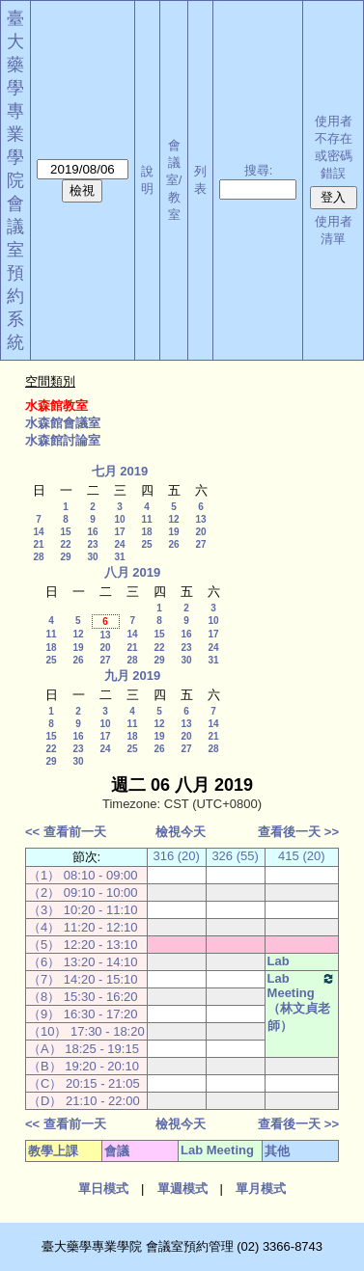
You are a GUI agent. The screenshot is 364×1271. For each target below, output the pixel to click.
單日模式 (103, 1188)
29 (65, 557)
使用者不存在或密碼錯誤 (333, 147)
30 (92, 557)
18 (146, 532)
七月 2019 (120, 471)
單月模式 (261, 1188)
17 (119, 532)
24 (119, 544)
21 (38, 544)
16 (92, 532)
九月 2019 (132, 675)
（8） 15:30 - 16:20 (82, 996)
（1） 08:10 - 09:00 (82, 875)
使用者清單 (333, 230)
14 (38, 532)
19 (173, 532)
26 (173, 544)
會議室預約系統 (15, 273)
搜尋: (258, 170)
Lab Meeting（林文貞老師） (301, 1002)
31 (119, 557)
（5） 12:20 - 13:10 (82, 944)
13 (200, 519)
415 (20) (301, 856)
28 (38, 557)
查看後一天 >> (298, 832)
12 (173, 519)
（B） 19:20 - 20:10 (83, 1066)
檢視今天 (180, 832)
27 (200, 544)
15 (65, 532)
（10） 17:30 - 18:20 (86, 1031)
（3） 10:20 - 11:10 (82, 910)
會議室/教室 (174, 180)
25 (146, 544)
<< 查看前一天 (65, 832)
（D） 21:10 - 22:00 (84, 1101)
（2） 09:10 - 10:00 (82, 892)
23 (92, 544)
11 (146, 519)
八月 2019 (132, 572)
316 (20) (176, 856)
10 (119, 519)
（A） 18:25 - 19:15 (83, 1048)
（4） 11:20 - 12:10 (82, 927)
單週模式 (182, 1188)
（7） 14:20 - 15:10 (82, 979)
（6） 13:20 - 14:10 (82, 962)
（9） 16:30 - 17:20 (82, 1014)
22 (65, 544)
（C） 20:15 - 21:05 (84, 1083)
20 (200, 532)
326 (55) (234, 856)
